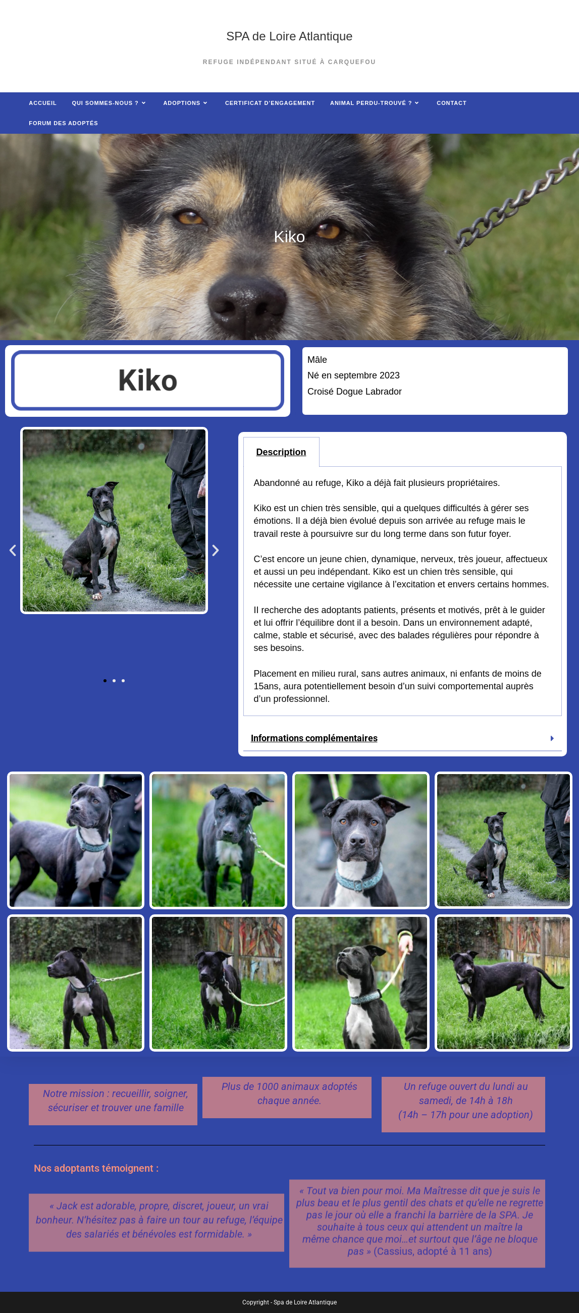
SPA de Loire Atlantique (289, 36)
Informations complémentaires (314, 738)
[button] (12, 550)
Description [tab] (281, 452)
